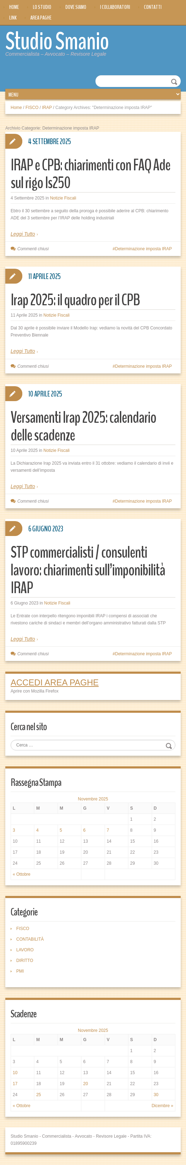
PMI (20, 971)
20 (85, 1083)
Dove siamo (75, 7)
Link (13, 18)
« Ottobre (21, 874)
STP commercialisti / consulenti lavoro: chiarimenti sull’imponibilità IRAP (88, 570)
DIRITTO (24, 960)
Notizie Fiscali (63, 198)
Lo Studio (42, 7)
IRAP (47, 107)
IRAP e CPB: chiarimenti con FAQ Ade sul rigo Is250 (90, 174)
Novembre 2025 (93, 799)
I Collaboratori (115, 7)
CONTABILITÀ (30, 939)
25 (38, 1094)
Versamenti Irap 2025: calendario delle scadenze (83, 426)
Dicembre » (162, 1105)
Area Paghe (41, 18)
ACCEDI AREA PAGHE (55, 682)
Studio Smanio (57, 41)
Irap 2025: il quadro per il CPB (75, 300)
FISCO (32, 107)
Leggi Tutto (23, 234)
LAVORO (25, 949)
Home (14, 7)
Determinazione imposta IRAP (143, 248)
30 (156, 1094)
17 (15, 1083)
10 (15, 1072)
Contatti (153, 7)
